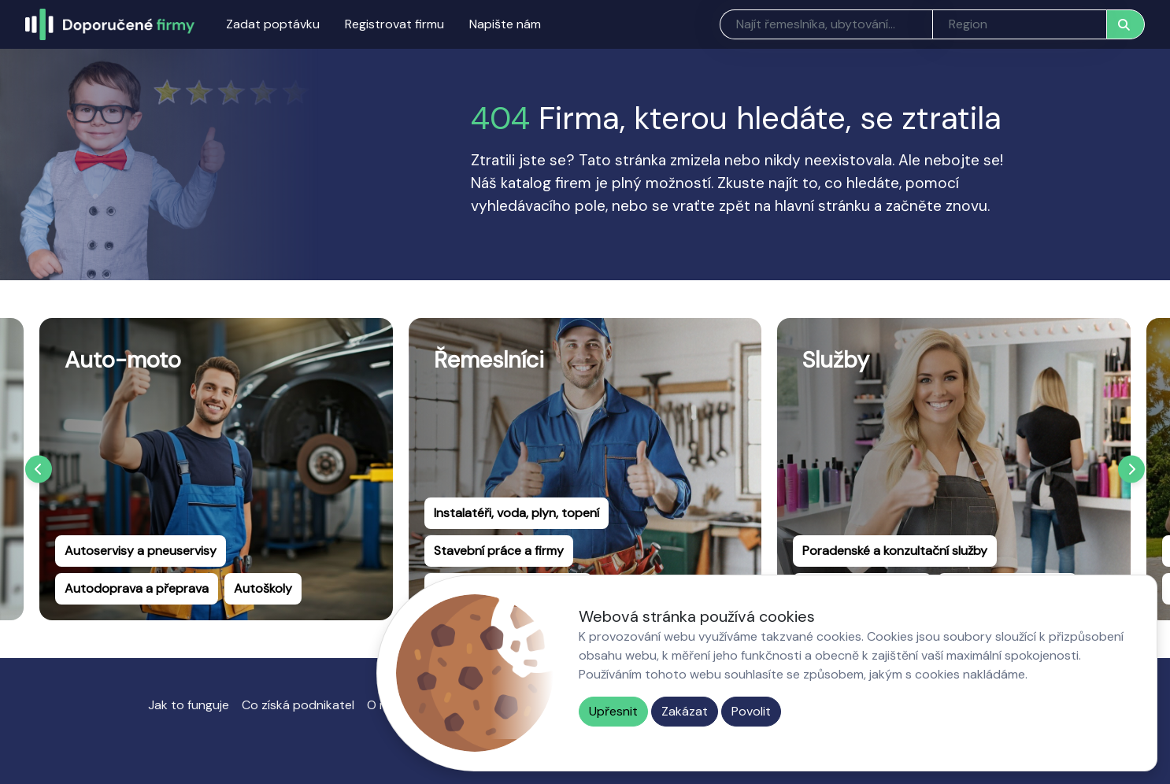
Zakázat (684, 711)
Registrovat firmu (394, 24)
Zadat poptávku (273, 24)
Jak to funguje (188, 705)
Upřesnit (613, 711)
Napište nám (505, 24)
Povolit (751, 711)
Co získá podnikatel (298, 705)
